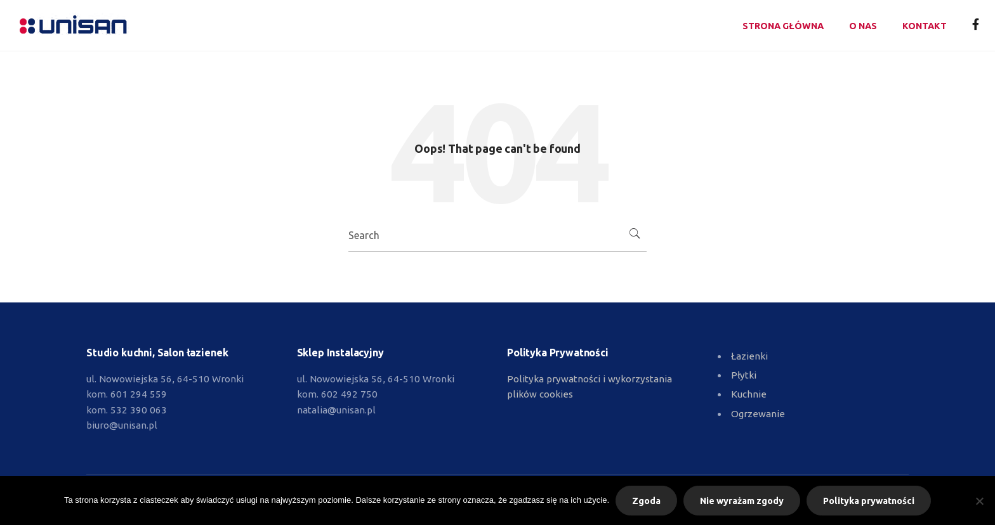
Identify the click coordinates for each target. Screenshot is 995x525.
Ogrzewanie (758, 413)
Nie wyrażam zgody (742, 501)
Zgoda (646, 501)
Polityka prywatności (868, 501)
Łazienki (749, 356)
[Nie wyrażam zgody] (979, 501)
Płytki (743, 375)
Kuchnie (749, 394)
